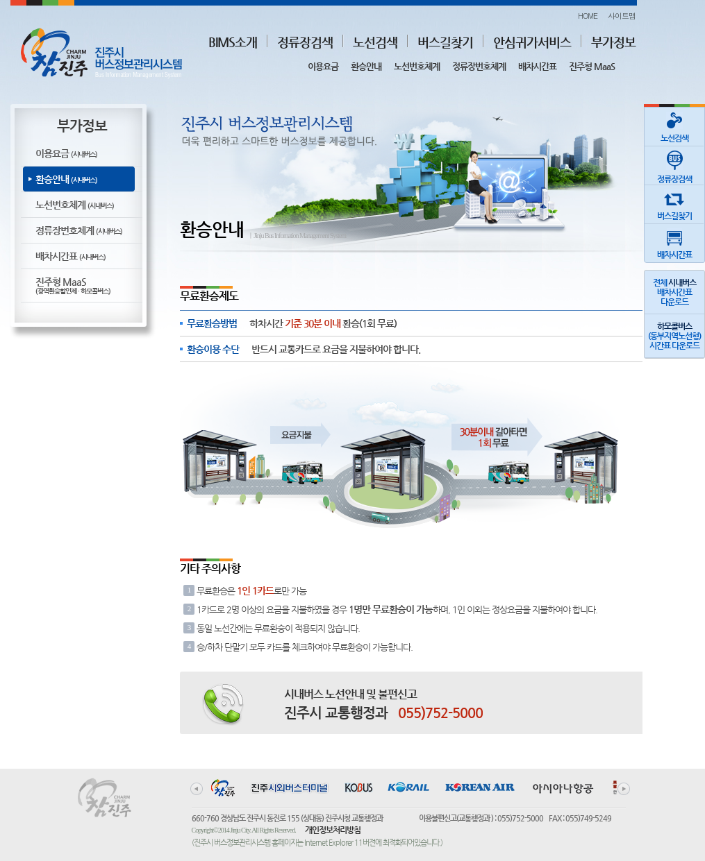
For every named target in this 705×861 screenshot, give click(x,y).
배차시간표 (537, 66)
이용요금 (323, 66)
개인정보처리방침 (332, 830)
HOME (587, 15)
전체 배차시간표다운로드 (674, 292)
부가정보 (613, 42)
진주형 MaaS (592, 66)
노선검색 (375, 42)
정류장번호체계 (479, 66)
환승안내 (366, 66)
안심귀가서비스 (532, 42)
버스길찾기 (445, 42)
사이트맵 (622, 15)
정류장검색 (305, 42)
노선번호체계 (417, 66)
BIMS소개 (232, 42)
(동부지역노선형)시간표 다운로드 (674, 335)
